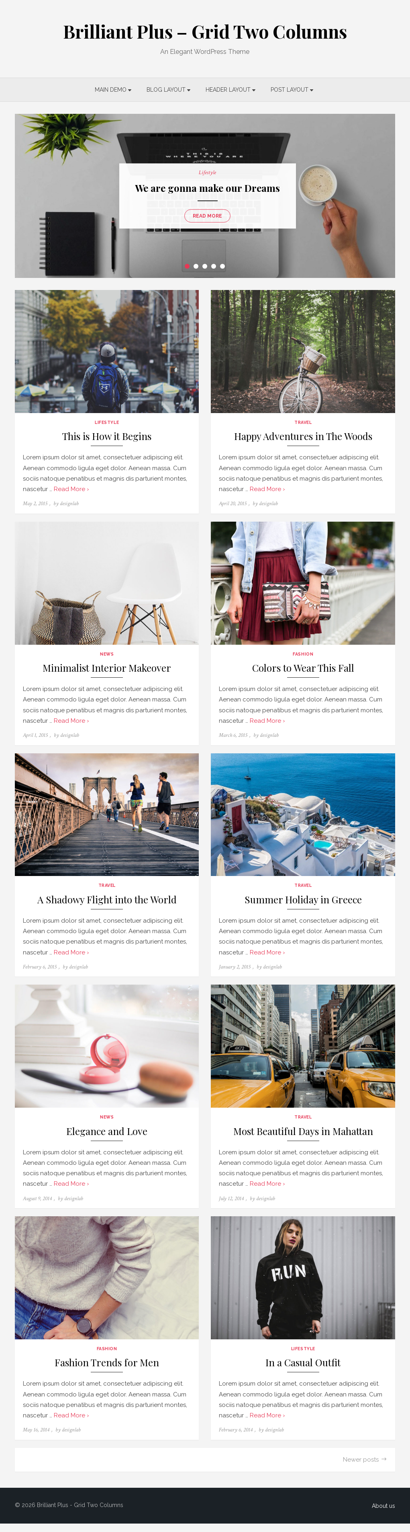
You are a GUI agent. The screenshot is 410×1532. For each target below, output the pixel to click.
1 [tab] (187, 266)
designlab (66, 505)
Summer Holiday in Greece (304, 905)
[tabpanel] (205, 196)
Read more (205, 216)
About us (386, 1514)
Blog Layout (166, 89)
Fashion (304, 657)
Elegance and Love (105, 1138)
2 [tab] (196, 266)
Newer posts (363, 1468)
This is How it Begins (105, 438)
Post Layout (290, 89)
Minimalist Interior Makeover (105, 671)
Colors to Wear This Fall (304, 671)
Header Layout (228, 89)
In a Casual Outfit (304, 1371)
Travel (304, 424)
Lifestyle (205, 172)
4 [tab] (214, 266)
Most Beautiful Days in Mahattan (304, 1138)
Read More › (69, 490)
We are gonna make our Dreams (205, 187)
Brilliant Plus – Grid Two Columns (205, 31)
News (105, 657)
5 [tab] (222, 266)
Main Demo (111, 89)
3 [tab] (205, 266)
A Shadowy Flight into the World (105, 905)
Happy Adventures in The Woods (304, 438)
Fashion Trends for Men (105, 1371)
